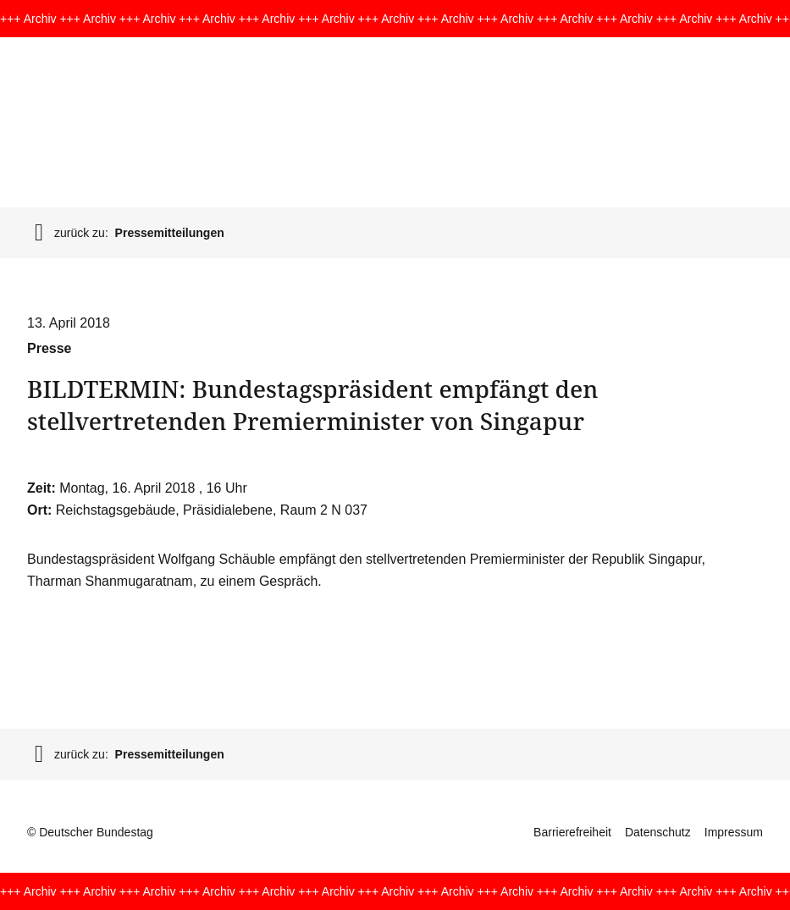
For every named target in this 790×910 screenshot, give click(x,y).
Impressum (733, 832)
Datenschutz (658, 832)
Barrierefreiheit (572, 832)
